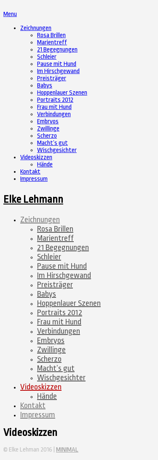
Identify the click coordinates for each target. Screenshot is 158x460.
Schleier (46, 56)
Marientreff (52, 42)
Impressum (34, 178)
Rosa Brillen (51, 35)
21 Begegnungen (57, 49)
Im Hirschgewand (58, 71)
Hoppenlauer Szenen (62, 92)
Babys (44, 85)
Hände (45, 164)
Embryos (48, 121)
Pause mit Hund (56, 64)
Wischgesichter (57, 150)
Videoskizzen (36, 157)
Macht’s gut (52, 143)
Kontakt (30, 171)
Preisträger (51, 78)
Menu (10, 14)
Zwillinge (48, 128)
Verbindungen (54, 114)
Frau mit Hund (54, 107)
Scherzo (47, 135)
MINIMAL (67, 449)
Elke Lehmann (33, 199)
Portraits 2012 (55, 99)
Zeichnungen (35, 28)
